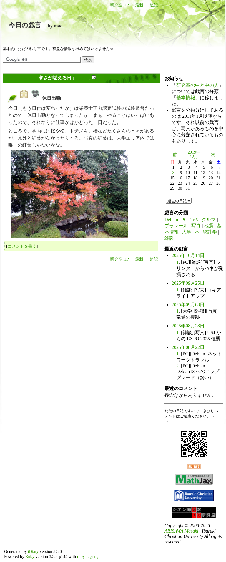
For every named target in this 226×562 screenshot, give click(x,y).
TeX (194, 219)
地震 (208, 225)
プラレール (176, 225)
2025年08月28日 (188, 325)
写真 (196, 225)
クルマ (209, 219)
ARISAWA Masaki (181, 530)
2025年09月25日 (188, 283)
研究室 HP (119, 5)
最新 (139, 5)
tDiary (33, 551)
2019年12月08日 (20, 77)
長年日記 (81, 78)
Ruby (29, 556)
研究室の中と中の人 (197, 85)
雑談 (169, 238)
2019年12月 (194, 154)
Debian (171, 219)
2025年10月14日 (188, 255)
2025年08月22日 (188, 347)
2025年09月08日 (188, 304)
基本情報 (185, 97)
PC (184, 219)
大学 (186, 231)
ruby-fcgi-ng (88, 556)
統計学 (210, 231)
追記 (154, 5)
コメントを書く (22, 246)
